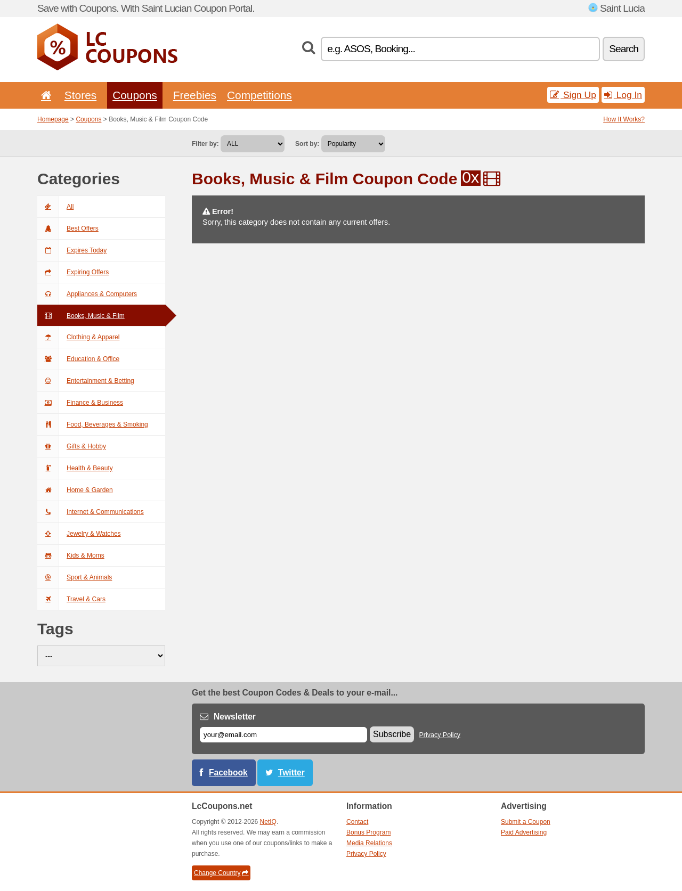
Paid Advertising (524, 832)
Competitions (259, 95)
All (55, 206)
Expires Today (72, 250)
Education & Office (78, 359)
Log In (623, 94)
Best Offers (68, 228)
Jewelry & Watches (79, 533)
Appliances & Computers (87, 294)
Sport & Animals (74, 577)
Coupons (134, 95)
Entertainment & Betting (85, 380)
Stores (80, 95)
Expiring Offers (73, 272)
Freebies (194, 95)
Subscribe (392, 734)
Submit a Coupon (525, 821)
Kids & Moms (70, 555)
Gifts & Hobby (71, 446)
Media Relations (369, 843)
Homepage (53, 119)
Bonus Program (368, 832)
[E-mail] (283, 734)
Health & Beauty (75, 468)
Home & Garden (75, 490)
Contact (357, 821)
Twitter (291, 772)
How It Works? (624, 119)
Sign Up (573, 94)
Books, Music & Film (81, 315)
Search (623, 48)
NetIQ (268, 821)
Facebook (228, 772)
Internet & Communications (90, 511)
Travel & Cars (71, 599)
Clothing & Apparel (78, 337)
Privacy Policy (440, 735)
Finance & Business (80, 402)
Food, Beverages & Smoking (92, 424)
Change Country (221, 873)
